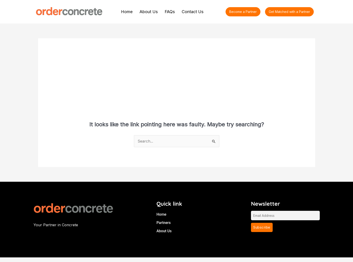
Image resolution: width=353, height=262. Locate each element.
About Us (148, 11)
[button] (289, 11)
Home (127, 11)
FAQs (170, 11)
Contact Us (192, 11)
